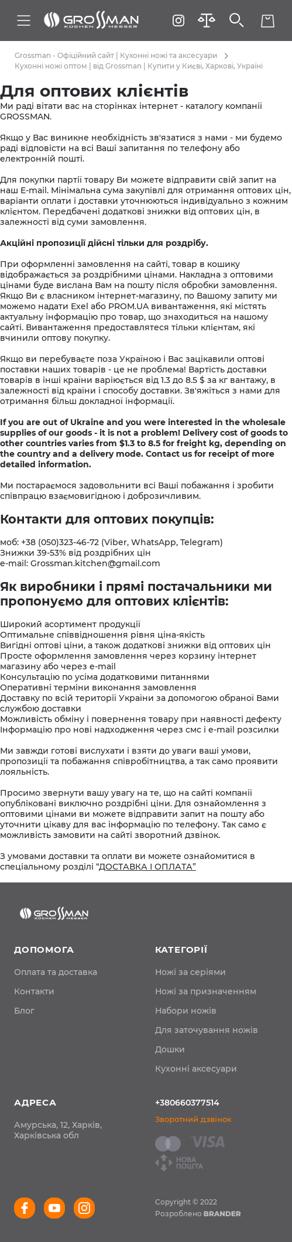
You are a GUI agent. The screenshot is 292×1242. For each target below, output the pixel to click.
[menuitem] (55, 972)
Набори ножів (186, 1010)
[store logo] (91, 20)
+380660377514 (187, 1102)
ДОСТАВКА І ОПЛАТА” (147, 866)
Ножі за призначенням (205, 991)
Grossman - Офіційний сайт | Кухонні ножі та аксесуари (116, 55)
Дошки (170, 1049)
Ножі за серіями (190, 972)
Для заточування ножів (206, 1030)
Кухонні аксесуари (196, 1068)
